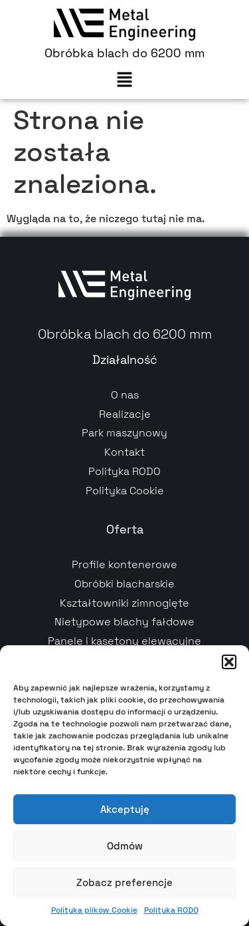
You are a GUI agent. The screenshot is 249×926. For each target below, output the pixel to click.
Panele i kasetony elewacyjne (124, 641)
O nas (125, 395)
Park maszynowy (124, 433)
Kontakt (124, 452)
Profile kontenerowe (124, 564)
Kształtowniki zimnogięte (124, 603)
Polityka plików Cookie (94, 910)
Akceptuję (124, 809)
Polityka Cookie (125, 491)
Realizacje (125, 414)
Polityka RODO (171, 910)
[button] (229, 662)
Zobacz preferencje (124, 882)
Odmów (125, 846)
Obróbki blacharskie (124, 584)
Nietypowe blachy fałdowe (124, 622)
